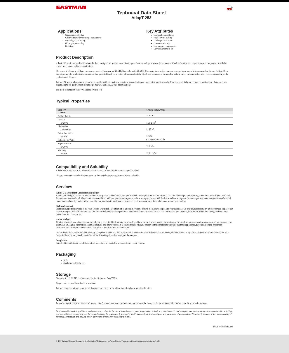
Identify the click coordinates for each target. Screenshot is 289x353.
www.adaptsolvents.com (91, 89)
